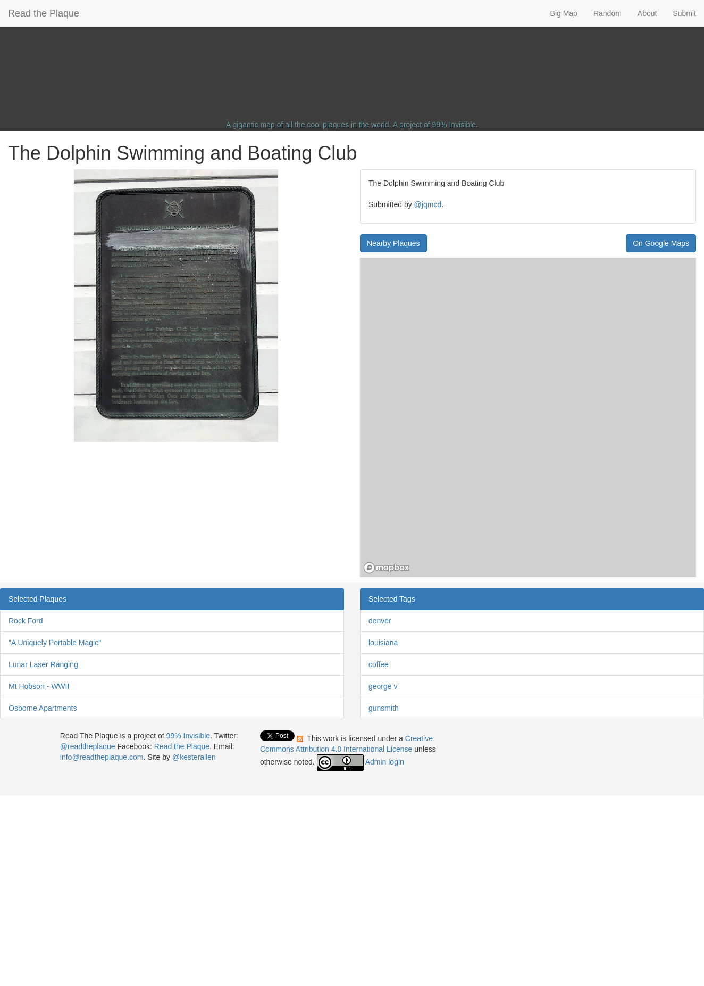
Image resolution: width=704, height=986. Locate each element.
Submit (684, 13)
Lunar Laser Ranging (43, 664)
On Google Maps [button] (661, 243)
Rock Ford (26, 621)
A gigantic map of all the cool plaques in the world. (308, 124)
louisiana (383, 642)
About (647, 13)
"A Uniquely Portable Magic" (55, 642)
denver (379, 621)
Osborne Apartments (43, 708)
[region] (528, 417)
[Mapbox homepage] (386, 568)
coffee (378, 664)
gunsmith (383, 708)
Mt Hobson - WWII (39, 686)
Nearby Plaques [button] (393, 243)
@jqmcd (428, 204)
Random (607, 13)
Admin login (384, 762)
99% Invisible (454, 124)
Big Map (563, 13)
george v (382, 686)
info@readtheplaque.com (102, 757)
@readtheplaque (87, 746)
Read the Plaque (43, 13)
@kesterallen (194, 757)
